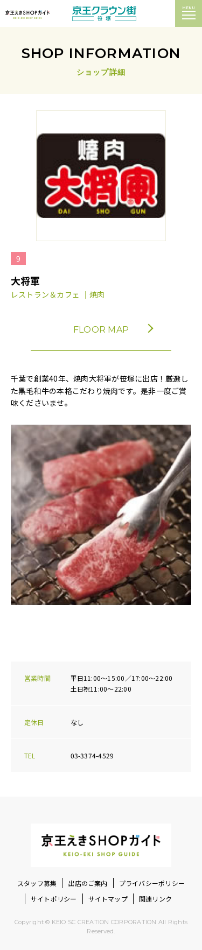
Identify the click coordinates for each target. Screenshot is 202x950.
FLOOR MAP (112, 330)
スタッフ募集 (37, 883)
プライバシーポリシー (152, 883)
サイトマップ (108, 898)
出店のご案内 (87, 883)
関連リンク (155, 898)
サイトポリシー (54, 898)
